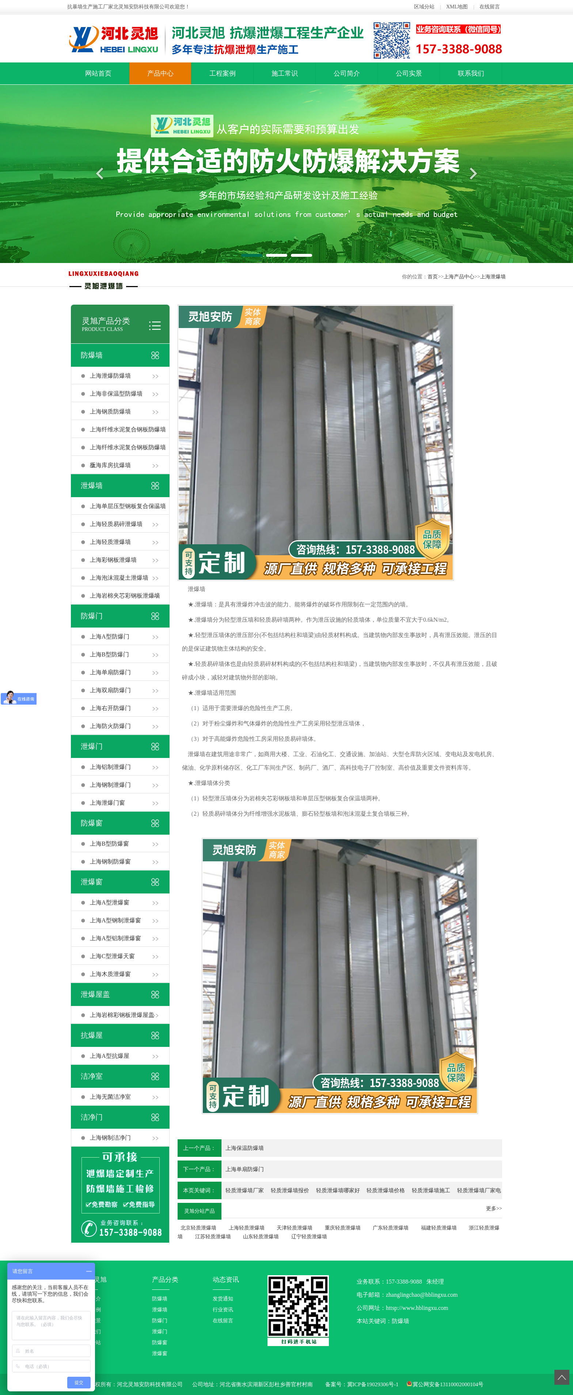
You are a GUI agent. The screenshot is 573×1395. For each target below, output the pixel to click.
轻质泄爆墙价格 (386, 1190)
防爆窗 (92, 823)
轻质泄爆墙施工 (431, 1190)
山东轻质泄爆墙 (261, 1236)
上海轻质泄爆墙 (110, 542)
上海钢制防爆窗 (110, 861)
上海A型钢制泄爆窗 (115, 920)
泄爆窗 (92, 882)
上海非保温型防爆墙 (116, 393)
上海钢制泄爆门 (110, 785)
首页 (433, 276)
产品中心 (160, 73)
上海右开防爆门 (110, 708)
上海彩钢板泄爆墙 (113, 560)
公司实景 (409, 73)
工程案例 (222, 73)
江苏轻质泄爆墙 (213, 1236)
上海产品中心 (459, 276)
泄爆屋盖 (95, 994)
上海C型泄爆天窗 (112, 956)
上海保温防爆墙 (244, 1148)
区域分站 (424, 6)
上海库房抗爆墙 (110, 465)
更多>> (494, 1208)
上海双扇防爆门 (110, 690)
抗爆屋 (92, 1035)
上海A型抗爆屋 (109, 1056)
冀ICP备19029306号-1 (373, 1384)
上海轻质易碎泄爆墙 (116, 524)
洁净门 (92, 1117)
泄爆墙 (92, 485)
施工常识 (285, 73)
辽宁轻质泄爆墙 (309, 1236)
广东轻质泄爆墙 (391, 1228)
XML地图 (457, 6)
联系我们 (471, 73)
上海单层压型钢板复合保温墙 (128, 506)
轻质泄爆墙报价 (290, 1190)
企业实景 (90, 1320)
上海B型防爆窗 (109, 844)
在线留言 (489, 6)
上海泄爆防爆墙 (110, 376)
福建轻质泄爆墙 (439, 1228)
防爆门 (92, 616)
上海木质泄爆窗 (110, 974)
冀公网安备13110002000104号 (448, 1384)
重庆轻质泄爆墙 (343, 1228)
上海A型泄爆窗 (109, 902)
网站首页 (98, 73)
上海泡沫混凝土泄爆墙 (119, 578)
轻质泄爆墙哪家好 (338, 1190)
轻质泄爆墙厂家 (244, 1190)
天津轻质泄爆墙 (294, 1228)
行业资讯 (223, 1309)
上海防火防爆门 (110, 726)
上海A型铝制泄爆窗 (115, 938)
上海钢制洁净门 (110, 1138)
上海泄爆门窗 (107, 803)
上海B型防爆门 (109, 654)
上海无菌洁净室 (110, 1097)
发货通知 (223, 1298)
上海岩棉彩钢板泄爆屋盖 (122, 1015)
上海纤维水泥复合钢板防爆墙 (128, 429)
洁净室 (92, 1076)
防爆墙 (92, 355)
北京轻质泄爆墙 (198, 1228)
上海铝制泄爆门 (110, 767)
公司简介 (347, 73)
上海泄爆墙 (493, 276)
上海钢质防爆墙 (110, 411)
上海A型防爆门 (109, 636)
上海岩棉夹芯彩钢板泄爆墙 (125, 595)
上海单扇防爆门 (110, 672)
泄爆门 (92, 746)
